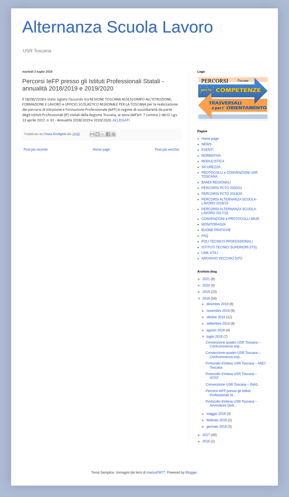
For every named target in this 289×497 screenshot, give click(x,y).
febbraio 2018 (217, 420)
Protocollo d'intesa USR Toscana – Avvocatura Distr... (231, 403)
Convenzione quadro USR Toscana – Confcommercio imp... (233, 344)
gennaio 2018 (217, 427)
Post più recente (36, 149)
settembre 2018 (218, 323)
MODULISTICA (212, 161)
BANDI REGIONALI (216, 182)
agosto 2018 (216, 330)
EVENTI (207, 150)
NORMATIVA (211, 156)
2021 (207, 279)
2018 (207, 298)
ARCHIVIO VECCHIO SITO (221, 258)
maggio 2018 (216, 414)
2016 (207, 441)
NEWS (206, 144)
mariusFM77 (155, 472)
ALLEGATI (121, 120)
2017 (207, 435)
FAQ (204, 236)
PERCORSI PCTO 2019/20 (221, 194)
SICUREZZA (210, 167)
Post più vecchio (167, 149)
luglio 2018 (214, 337)
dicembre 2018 (218, 304)
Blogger (191, 472)
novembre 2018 (218, 311)
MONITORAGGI (213, 224)
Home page (101, 149)
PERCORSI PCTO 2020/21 (221, 188)
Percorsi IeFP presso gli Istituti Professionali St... (228, 393)
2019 (207, 292)
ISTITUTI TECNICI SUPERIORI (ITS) (229, 247)
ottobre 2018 (216, 317)
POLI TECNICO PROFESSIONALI (227, 241)
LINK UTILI (209, 253)
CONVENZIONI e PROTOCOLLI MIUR (230, 219)
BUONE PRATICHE (216, 230)
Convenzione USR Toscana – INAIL (232, 384)
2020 (207, 285)
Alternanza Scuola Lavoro (117, 27)
